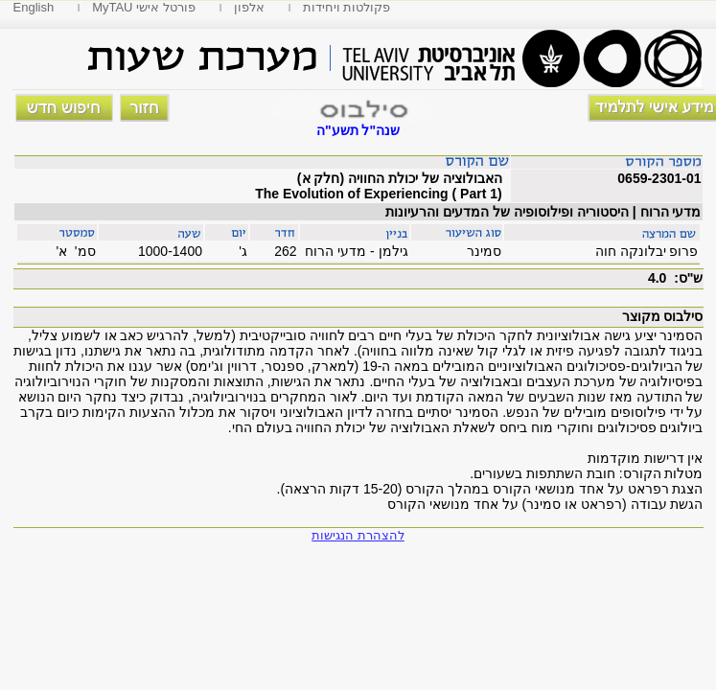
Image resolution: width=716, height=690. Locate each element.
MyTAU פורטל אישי (144, 7)
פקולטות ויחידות (347, 7)
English (34, 7)
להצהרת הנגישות (358, 535)
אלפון (249, 7)
